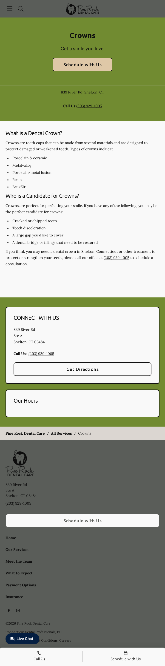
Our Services (17, 549)
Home (11, 537)
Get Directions (82, 369)
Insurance (14, 596)
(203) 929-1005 (89, 106)
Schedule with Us (82, 64)
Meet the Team (19, 561)
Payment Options (21, 585)
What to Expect (19, 573)
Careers (65, 640)
